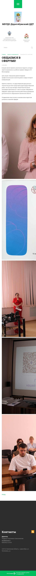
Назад (3, 494)
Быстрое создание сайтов (22, 572)
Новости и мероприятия (12, 54)
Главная (4, 54)
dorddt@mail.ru (6, 540)
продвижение (20, 574)
